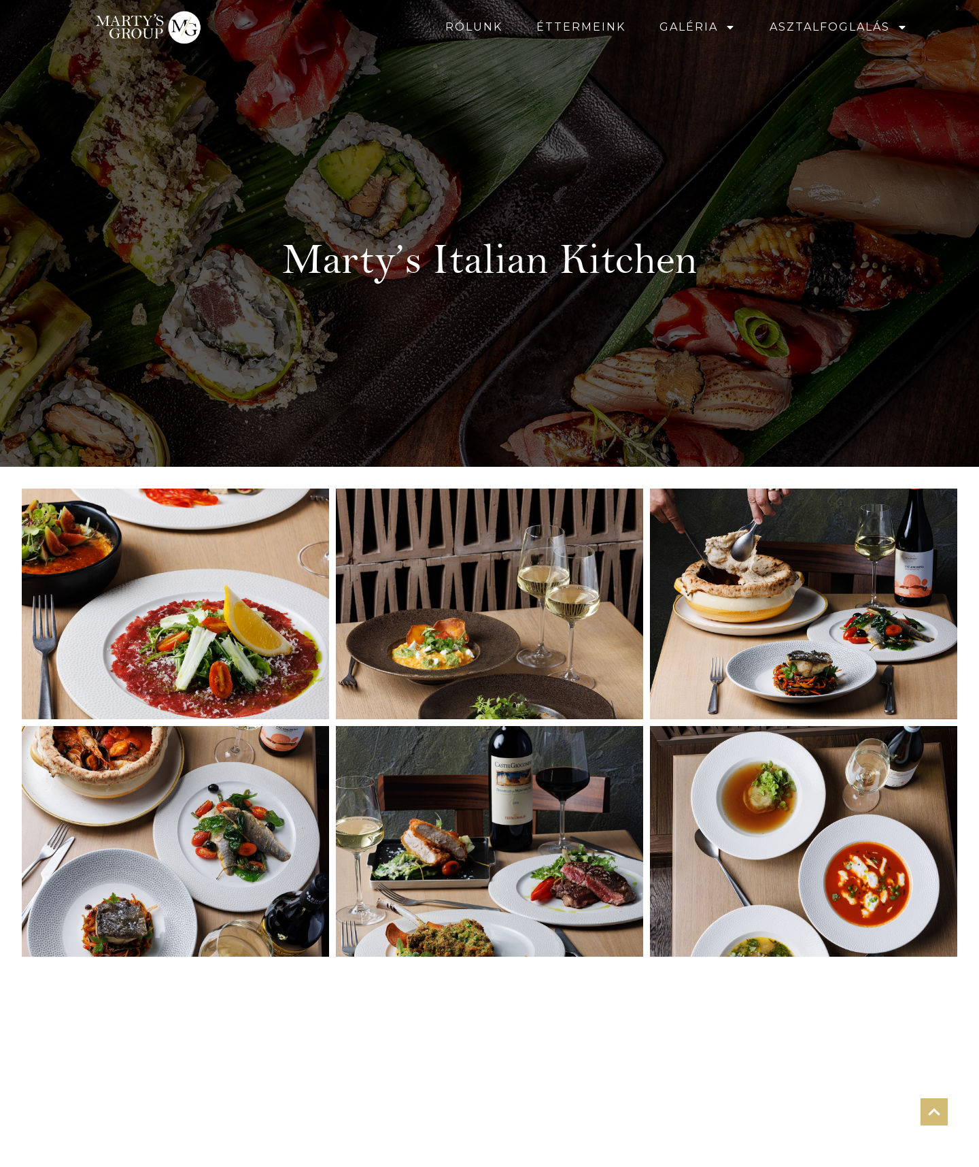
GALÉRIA (697, 27)
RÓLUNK (473, 26)
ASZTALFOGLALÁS (839, 27)
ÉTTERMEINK (580, 26)
